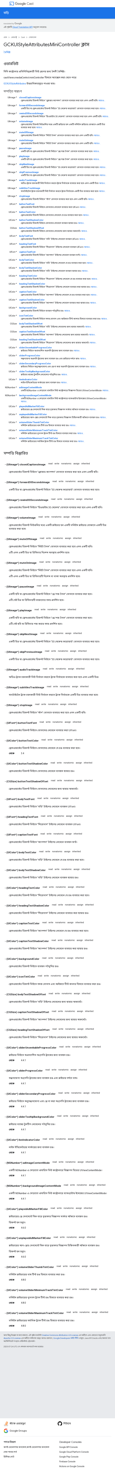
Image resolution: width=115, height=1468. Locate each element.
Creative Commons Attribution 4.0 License (60, 1335)
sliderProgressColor (29, 355)
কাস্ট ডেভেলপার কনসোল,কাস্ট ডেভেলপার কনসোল (26, 1447)
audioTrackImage (28, 180)
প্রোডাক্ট (14, 37)
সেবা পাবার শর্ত (10, 1452)
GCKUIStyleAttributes (15, 83)
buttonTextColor (27, 212)
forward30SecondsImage (32, 105)
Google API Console (68, 1447)
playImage (24, 156)
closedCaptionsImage (30, 97)
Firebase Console (67, 1461)
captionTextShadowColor (32, 300)
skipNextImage (26, 164)
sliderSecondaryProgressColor (35, 363)
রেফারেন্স (32, 37)
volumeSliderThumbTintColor (34, 422)
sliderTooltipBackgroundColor (34, 371)
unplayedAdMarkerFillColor (33, 414)
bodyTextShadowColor (30, 268)
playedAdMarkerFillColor (31, 406)
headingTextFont (27, 244)
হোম (5, 37)
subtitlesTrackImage (29, 188)
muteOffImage (26, 132)
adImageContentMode (30, 387)
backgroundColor (28, 308)
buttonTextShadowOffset (31, 228)
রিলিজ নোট (9, 1457)
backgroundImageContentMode (35, 395)
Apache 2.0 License (12, 1338)
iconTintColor (26, 316)
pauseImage (25, 148)
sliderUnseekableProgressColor (35, 347)
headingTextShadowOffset (32, 339)
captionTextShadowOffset (32, 331)
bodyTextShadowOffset (31, 323)
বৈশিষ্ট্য (7, 52)
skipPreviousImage (29, 172)
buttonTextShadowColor (31, 220)
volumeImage (26, 121)
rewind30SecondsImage (31, 113)
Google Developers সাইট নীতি (66, 1338)
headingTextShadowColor (32, 284)
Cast (24, 4)
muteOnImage (26, 140)
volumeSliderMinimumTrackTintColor (38, 430)
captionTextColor (28, 292)
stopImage (24, 196)
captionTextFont (27, 252)
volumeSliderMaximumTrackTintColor (38, 438)
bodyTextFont (26, 236)
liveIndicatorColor (28, 379)
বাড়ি (6, 13)
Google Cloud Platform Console (74, 1452)
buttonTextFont (26, 204)
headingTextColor (28, 276)
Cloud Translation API (22, 27)
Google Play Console (68, 1457)
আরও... (102, 100)
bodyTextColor (26, 260)
